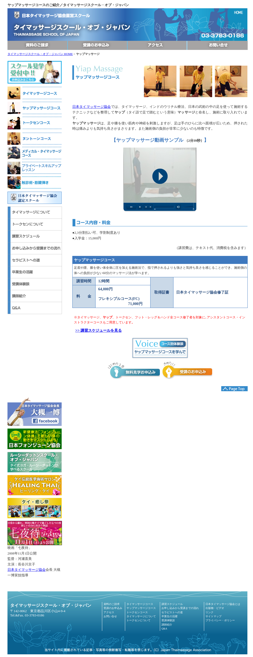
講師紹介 (166, 624)
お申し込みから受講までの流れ (180, 608)
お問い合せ (110, 616)
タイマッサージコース (140, 604)
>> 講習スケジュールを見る (98, 330)
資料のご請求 (112, 604)
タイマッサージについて (141, 616)
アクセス (109, 612)
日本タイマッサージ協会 (26, 570)
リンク (209, 612)
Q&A (164, 628)
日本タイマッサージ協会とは (222, 604)
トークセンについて (139, 620)
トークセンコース (137, 612)
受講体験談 (168, 620)
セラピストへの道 (172, 612)
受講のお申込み (113, 608)
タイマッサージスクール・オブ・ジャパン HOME (40, 54)
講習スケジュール (172, 604)
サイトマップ (213, 616)
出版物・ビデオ (214, 608)
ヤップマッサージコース (141, 608)
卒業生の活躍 (169, 616)
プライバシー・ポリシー (220, 620)
